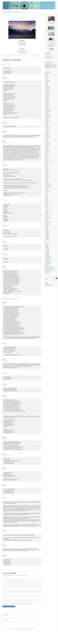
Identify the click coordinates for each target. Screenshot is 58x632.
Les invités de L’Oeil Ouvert (49, 267)
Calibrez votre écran (51, 46)
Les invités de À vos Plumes (49, 266)
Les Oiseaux (47, 90)
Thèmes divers (47, 270)
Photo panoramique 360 (49, 263)
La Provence (47, 156)
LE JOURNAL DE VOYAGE (51, 39)
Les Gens (46, 78)
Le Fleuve (46, 119)
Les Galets (47, 219)
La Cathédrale (47, 251)
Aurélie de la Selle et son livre (49, 268)
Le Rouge (46, 203)
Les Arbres (47, 94)
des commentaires (48, 285)
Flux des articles (48, 284)
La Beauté (46, 83)
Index (46, 273)
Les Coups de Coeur (48, 184)
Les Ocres (46, 220)
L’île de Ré (47, 148)
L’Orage (46, 177)
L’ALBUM (51, 34)
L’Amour (46, 82)
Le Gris (46, 198)
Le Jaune (46, 199)
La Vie (46, 79)
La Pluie (46, 178)
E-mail (4, 594)
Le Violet (46, 205)
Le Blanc (46, 195)
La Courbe (46, 227)
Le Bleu (46, 196)
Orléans (46, 154)
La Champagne (47, 145)
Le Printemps (47, 160)
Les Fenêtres (47, 254)
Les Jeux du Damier (48, 185)
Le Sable (46, 125)
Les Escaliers (47, 253)
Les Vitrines (47, 137)
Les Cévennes (47, 144)
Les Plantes (47, 107)
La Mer (46, 105)
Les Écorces (47, 210)
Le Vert (46, 204)
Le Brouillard (47, 173)
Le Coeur (46, 226)
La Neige (46, 175)
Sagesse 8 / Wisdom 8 (48, 58)
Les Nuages (47, 176)
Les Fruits (46, 100)
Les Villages (47, 136)
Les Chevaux (47, 89)
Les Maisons (47, 130)
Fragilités (46, 77)
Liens (51, 45)
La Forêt (46, 99)
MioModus (5, 225)
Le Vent (46, 181)
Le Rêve (46, 85)
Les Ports (46, 124)
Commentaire (5, 577)
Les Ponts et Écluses (48, 257)
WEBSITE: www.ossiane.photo (51, 28)
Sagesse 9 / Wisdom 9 (48, 57)
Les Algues (47, 112)
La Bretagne (47, 141)
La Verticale (47, 239)
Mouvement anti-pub (48, 271)
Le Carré (46, 225)
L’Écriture (46, 244)
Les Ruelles (47, 134)
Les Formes (47, 230)
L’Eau (46, 118)
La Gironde (47, 147)
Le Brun (46, 197)
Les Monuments (47, 256)
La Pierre (46, 221)
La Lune (46, 169)
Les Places (47, 132)
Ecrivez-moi (51, 23)
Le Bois (46, 209)
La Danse (46, 243)
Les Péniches (47, 123)
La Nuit (46, 170)
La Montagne (47, 106)
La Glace (46, 174)
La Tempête (47, 180)
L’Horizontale (47, 231)
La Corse (46, 146)
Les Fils (46, 229)
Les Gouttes (47, 120)
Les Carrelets (47, 116)
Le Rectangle (47, 234)
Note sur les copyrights (51, 50)
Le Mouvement (47, 232)
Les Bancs (46, 129)
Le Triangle (47, 238)
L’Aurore (46, 166)
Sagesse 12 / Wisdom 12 (48, 56)
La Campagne (47, 95)
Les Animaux (47, 88)
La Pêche (46, 122)
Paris (46, 155)
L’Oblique (46, 233)
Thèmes (51, 44)
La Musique (47, 245)
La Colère (46, 84)
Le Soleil (46, 179)
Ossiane (4, 497)
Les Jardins (47, 103)
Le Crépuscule (47, 168)
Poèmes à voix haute (48, 186)
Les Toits (46, 135)
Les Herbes (47, 102)
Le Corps (46, 76)
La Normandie (47, 153)
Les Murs (46, 131)
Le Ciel (46, 167)
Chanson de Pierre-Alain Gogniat (50, 269)
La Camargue (47, 143)
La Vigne (46, 108)
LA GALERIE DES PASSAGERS (51, 42)
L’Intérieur (47, 255)
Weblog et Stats (47, 272)
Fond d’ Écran (47, 262)
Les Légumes (47, 104)
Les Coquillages (47, 117)
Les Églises (47, 252)
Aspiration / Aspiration (48, 54)
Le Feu (46, 211)
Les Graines (47, 101)
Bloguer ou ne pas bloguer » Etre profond (12, 298)
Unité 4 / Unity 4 (47, 55)
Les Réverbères (47, 133)
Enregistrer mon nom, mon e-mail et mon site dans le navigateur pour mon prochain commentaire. (19, 603)
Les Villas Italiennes (48, 109)
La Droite (46, 228)
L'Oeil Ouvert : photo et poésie (12, 11)
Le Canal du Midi (47, 115)
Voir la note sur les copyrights (29, 628)
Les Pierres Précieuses (48, 222)
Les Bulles (46, 114)
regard (4, 372)
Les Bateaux (47, 113)
